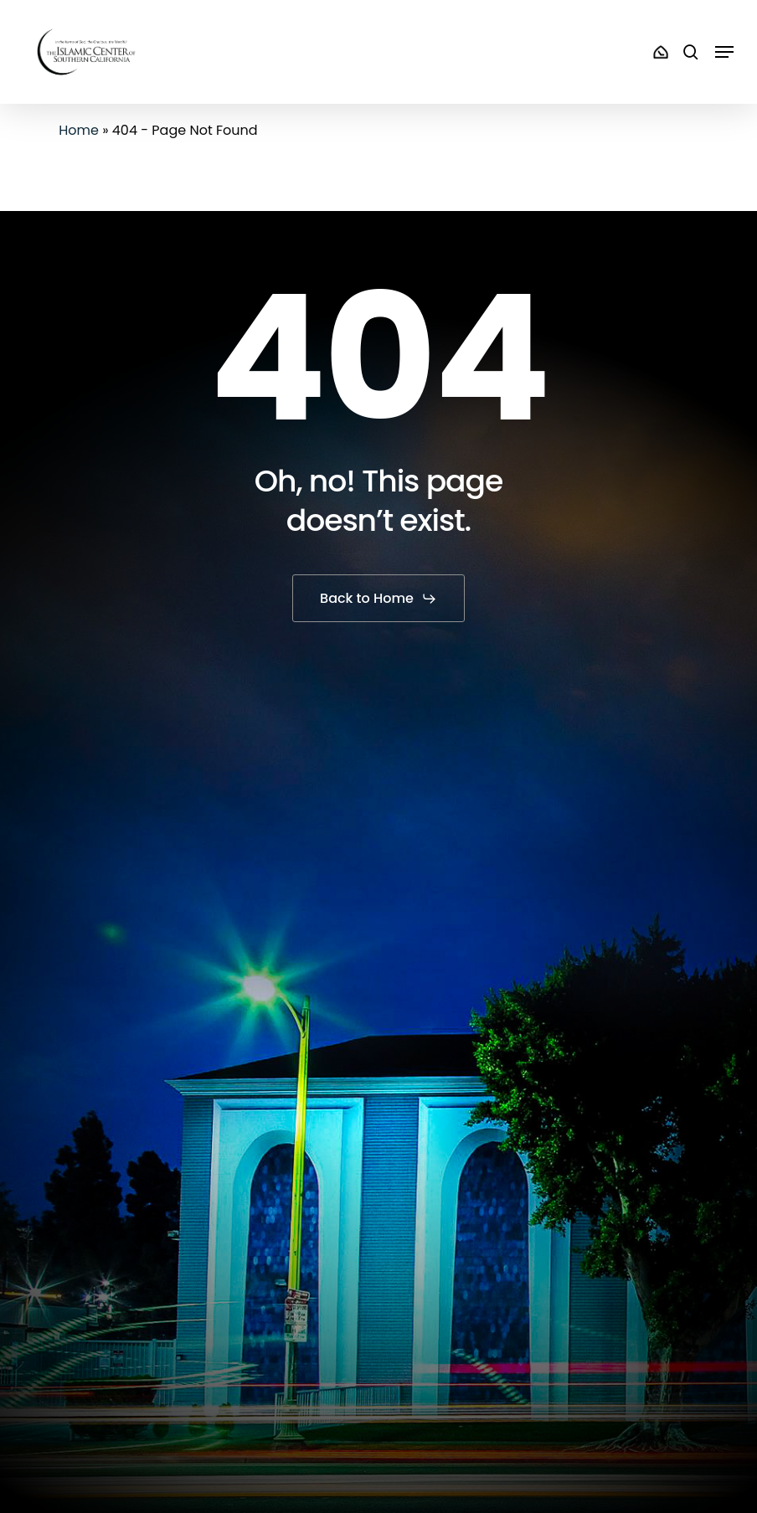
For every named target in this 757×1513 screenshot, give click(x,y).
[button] (724, 52)
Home (79, 130)
